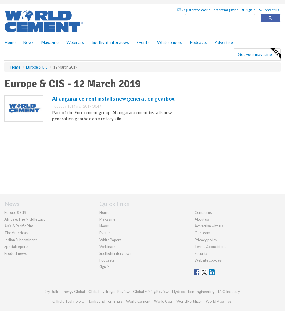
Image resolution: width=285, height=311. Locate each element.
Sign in (249, 10)
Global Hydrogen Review (109, 291)
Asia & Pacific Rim (18, 226)
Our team (202, 232)
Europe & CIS (15, 212)
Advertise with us (209, 226)
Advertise (224, 42)
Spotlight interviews (110, 42)
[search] (220, 18)
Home (10, 42)
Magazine (50, 42)
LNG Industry (229, 291)
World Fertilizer (189, 301)
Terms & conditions (210, 246)
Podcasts (198, 42)
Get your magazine (259, 54)
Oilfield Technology (68, 301)
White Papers (110, 239)
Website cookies (208, 260)
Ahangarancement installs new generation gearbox (113, 98)
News (104, 226)
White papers (169, 42)
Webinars (75, 42)
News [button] (28, 42)
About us (202, 219)
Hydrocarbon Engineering (193, 291)
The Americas (16, 232)
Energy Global (73, 291)
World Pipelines (219, 301)
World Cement (138, 301)
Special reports (16, 246)
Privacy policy (206, 239)
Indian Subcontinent (20, 239)
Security (201, 253)
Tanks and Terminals (105, 301)
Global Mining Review (151, 291)
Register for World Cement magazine (208, 10)
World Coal (163, 301)
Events (143, 42)
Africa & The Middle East (24, 219)
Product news (15, 253)
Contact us (269, 10)
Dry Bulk (51, 291)
